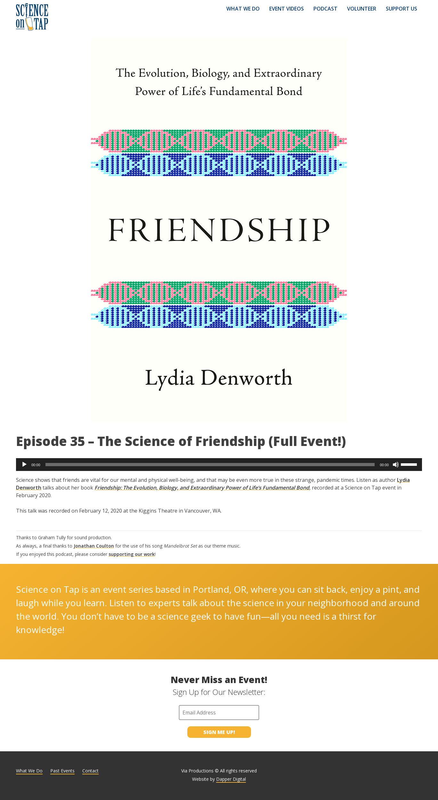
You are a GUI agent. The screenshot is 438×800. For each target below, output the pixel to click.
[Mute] (396, 464)
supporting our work (132, 554)
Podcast (325, 8)
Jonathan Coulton (94, 546)
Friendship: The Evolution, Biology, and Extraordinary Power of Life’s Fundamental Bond (201, 487)
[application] (219, 464)
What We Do (243, 8)
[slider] (210, 464)
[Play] (24, 464)
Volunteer (361, 8)
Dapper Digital (231, 779)
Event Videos (286, 8)
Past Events (62, 771)
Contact (90, 771)
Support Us (401, 8)
